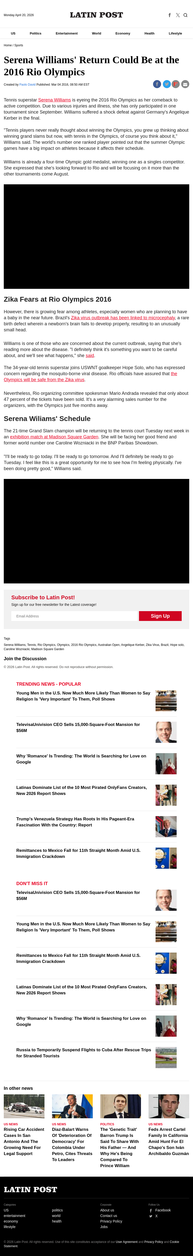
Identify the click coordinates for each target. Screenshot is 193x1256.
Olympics (63, 645)
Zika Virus (152, 645)
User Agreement (127, 1242)
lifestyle (10, 1227)
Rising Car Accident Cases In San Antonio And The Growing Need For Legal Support (24, 1141)
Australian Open (109, 645)
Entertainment (67, 33)
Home (8, 45)
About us (107, 1210)
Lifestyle (175, 33)
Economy (123, 33)
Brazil (164, 645)
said (90, 355)
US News (11, 1124)
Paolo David (27, 84)
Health (149, 33)
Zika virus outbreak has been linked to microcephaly (123, 317)
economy (11, 1221)
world (56, 1216)
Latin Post (96, 15)
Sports (18, 45)
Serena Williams (54, 99)
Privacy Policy (111, 1221)
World (96, 33)
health (57, 1221)
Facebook (163, 1210)
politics (57, 1210)
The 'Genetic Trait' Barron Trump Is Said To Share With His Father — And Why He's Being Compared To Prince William (119, 1147)
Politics (35, 33)
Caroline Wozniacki (17, 649)
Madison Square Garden (47, 649)
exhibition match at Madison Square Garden (54, 436)
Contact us (108, 1216)
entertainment (14, 1216)
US (13, 33)
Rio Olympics (47, 645)
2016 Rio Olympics (83, 645)
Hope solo (177, 645)
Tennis (31, 645)
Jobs (104, 1227)
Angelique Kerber (132, 645)
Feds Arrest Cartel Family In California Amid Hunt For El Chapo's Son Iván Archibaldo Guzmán (169, 1141)
